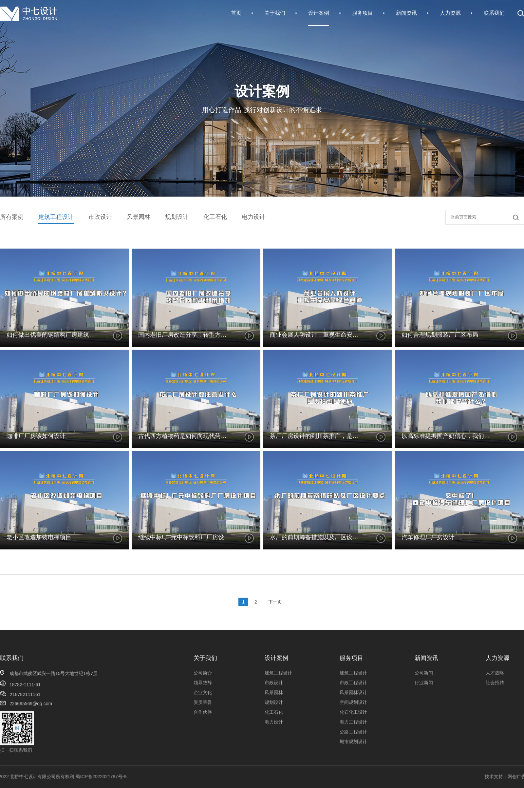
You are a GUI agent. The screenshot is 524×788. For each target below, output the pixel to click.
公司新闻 (424, 714)
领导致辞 (203, 723)
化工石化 (215, 217)
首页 (236, 13)
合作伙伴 (203, 753)
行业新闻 (424, 723)
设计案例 (318, 13)
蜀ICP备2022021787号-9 (46, 776)
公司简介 (203, 714)
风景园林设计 (353, 733)
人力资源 (450, 13)
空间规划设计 (353, 743)
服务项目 (362, 13)
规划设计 (177, 217)
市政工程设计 (353, 723)
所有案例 (12, 217)
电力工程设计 (353, 763)
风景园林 (138, 217)
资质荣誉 (203, 743)
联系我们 (494, 13)
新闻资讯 (406, 13)
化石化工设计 (353, 753)
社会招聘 (495, 723)
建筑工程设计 (56, 217)
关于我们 (274, 13)
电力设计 (253, 217)
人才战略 (495, 714)
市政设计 (100, 217)
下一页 (275, 602)
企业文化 (203, 733)
